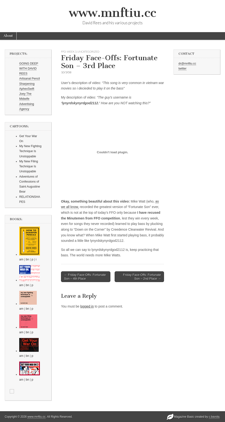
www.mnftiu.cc (112, 12)
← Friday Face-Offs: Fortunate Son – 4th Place (85, 276)
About (8, 36)
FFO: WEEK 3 (68, 51)
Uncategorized (88, 51)
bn (27, 259)
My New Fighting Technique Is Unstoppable (30, 151)
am (21, 259)
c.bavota (214, 416)
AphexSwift (26, 88)
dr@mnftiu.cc (187, 63)
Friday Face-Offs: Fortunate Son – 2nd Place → (142, 276)
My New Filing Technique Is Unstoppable (28, 166)
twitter (182, 68)
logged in (87, 306)
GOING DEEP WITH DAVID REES (28, 68)
